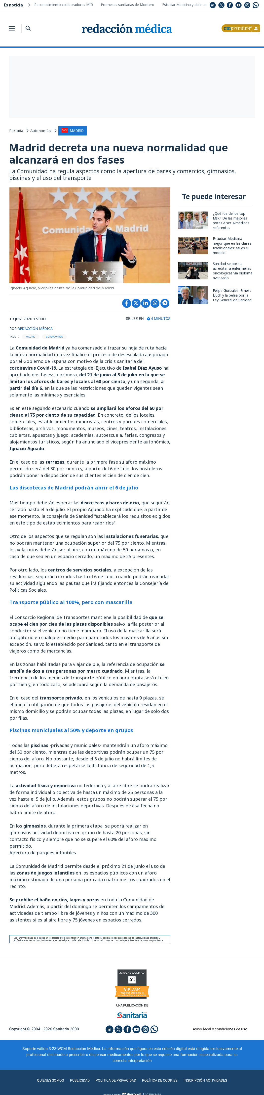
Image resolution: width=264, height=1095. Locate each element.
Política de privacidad (114, 1081)
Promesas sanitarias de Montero (127, 4)
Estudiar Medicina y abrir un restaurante (194, 4)
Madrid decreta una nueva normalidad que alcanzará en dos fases (121, 153)
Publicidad (75, 1081)
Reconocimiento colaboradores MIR (63, 4)
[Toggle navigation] (11, 28)
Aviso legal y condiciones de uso (219, 1029)
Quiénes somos (43, 1081)
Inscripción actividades (211, 1081)
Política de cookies (162, 1081)
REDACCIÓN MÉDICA (36, 328)
